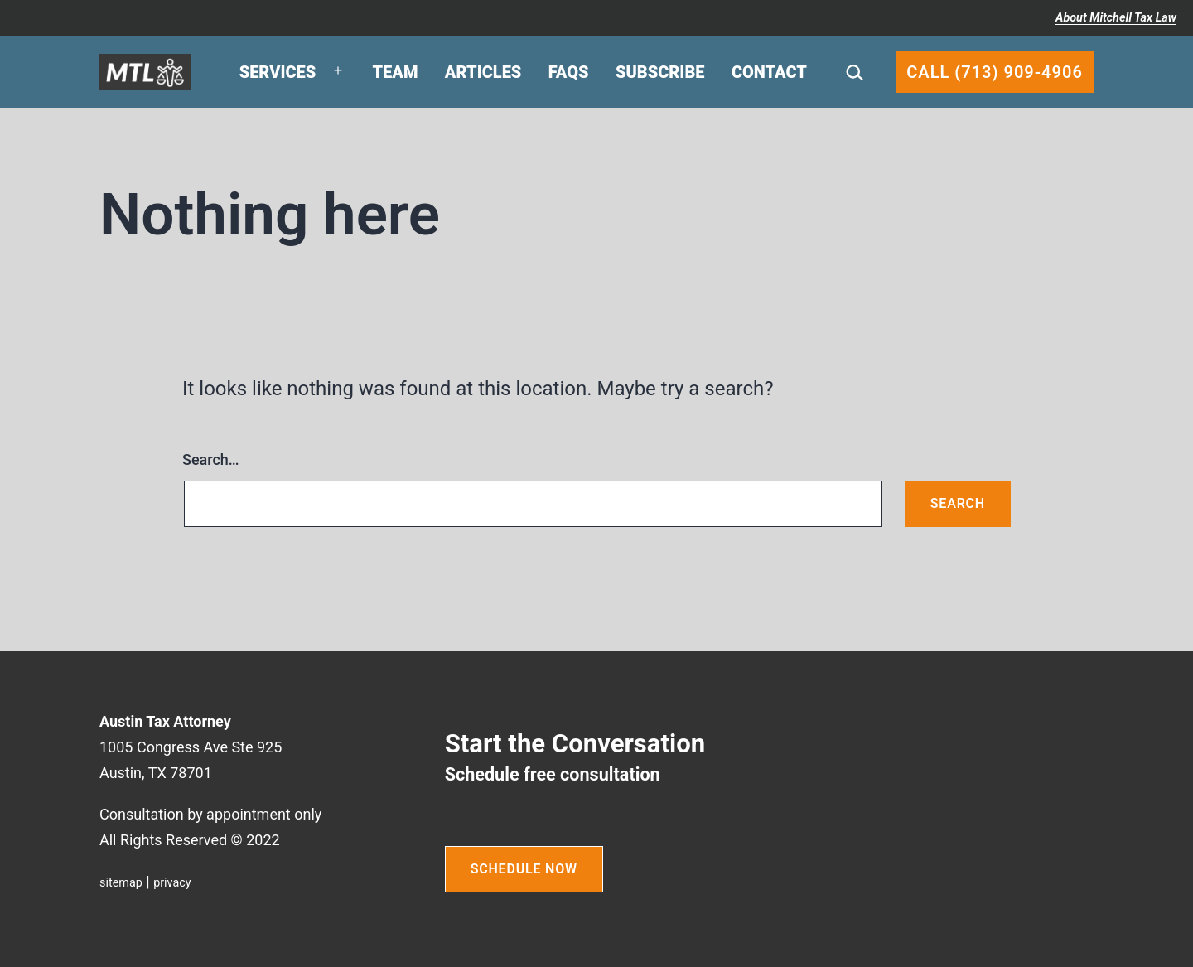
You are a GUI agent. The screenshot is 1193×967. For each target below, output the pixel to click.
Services (277, 72)
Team (395, 72)
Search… (210, 459)
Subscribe (660, 72)
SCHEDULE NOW (524, 869)
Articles (483, 72)
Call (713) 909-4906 (994, 72)
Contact (769, 72)
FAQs (568, 72)
